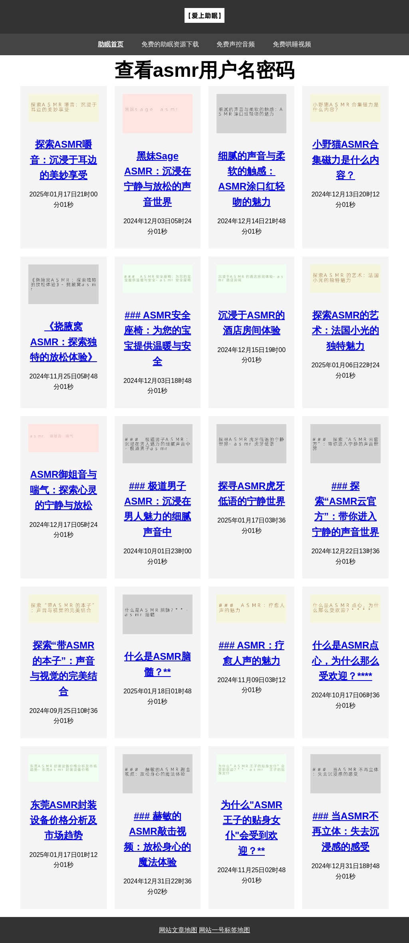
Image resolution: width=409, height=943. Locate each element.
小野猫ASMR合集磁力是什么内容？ (345, 159)
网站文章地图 (178, 930)
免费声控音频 (235, 44)
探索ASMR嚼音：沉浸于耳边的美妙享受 (63, 159)
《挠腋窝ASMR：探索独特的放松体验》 (63, 341)
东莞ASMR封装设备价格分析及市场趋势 (63, 820)
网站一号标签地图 (224, 930)
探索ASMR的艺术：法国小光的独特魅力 (345, 330)
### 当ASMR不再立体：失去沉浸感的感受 (345, 831)
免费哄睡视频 (292, 44)
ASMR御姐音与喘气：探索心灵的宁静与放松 (63, 490)
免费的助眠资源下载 (170, 44)
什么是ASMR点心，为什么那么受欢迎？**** (345, 660)
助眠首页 (110, 44)
